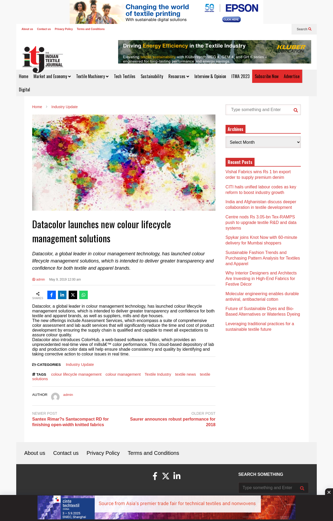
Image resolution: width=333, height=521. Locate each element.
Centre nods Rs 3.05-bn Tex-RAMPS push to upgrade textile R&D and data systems (261, 222)
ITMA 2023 (240, 76)
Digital (24, 89)
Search (304, 29)
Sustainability (152, 76)
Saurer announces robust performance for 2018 (172, 422)
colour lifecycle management (76, 374)
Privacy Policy (64, 29)
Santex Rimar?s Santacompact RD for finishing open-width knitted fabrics (70, 422)
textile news (185, 374)
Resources (178, 76)
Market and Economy (52, 76)
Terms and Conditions (91, 29)
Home (23, 76)
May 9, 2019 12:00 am (65, 279)
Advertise (291, 76)
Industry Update (80, 364)
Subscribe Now (266, 76)
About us (27, 29)
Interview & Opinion (210, 76)
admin (38, 279)
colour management (123, 374)
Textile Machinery (92, 76)
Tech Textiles (124, 76)
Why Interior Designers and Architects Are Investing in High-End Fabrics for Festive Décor (261, 278)
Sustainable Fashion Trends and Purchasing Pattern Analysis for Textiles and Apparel (263, 258)
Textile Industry (158, 374)
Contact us (44, 29)
